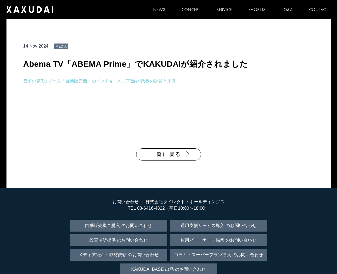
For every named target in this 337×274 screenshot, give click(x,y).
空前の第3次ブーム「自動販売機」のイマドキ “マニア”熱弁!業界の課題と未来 (99, 81)
